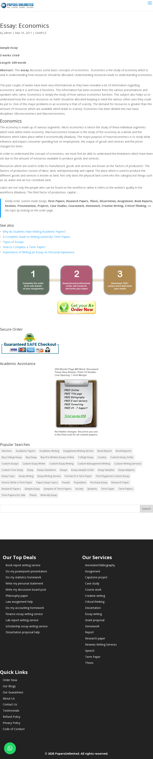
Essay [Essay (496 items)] (30, 470)
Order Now (10, 680)
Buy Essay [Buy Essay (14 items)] (31, 457)
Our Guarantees (13, 692)
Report (89, 632)
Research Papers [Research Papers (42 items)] (11, 488)
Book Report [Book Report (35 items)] (104, 451)
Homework (92, 626)
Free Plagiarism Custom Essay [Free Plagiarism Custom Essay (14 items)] (112, 476)
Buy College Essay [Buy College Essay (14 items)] (12, 457)
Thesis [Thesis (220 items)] (32, 495)
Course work (93, 589)
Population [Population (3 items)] (80, 482)
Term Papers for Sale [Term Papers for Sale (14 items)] (13, 495)
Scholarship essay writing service (27, 626)
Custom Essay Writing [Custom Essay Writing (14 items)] (61, 463)
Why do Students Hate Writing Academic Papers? (34, 231)
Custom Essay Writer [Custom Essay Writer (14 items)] (33, 463)
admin (8, 33)
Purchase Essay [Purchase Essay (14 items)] (98, 482)
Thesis (89, 663)
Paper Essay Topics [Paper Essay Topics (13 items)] (47, 482)
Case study (92, 583)
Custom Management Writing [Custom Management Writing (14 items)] (93, 463)
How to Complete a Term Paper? (24, 247)
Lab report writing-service (22, 620)
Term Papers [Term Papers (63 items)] (125, 488)
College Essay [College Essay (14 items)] (85, 457)
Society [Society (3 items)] (79, 488)
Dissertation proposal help (23, 632)
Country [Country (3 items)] (101, 457)
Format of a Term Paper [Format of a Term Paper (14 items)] (78, 476)
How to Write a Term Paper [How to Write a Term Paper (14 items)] (17, 482)
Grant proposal (94, 620)
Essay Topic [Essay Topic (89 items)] (8, 476)
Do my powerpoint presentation (26, 571)
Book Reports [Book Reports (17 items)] (123, 451)
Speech (89, 650)
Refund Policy (11, 717)
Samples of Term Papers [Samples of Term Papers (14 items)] (57, 488)
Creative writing (95, 596)
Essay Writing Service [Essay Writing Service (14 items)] (49, 476)
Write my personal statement (24, 583)
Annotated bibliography (100, 565)
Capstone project (96, 577)
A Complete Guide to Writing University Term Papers (36, 237)
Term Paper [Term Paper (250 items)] (107, 488)
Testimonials (11, 710)
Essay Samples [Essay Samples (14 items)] (106, 470)
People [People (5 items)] (66, 482)
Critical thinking (94, 602)
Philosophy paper (17, 596)
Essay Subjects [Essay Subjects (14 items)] (126, 470)
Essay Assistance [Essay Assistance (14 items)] (46, 470)
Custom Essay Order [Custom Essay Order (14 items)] (121, 457)
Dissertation (93, 608)
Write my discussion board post (26, 589)
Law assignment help (19, 602)
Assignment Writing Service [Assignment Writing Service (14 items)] (78, 451)
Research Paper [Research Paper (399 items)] (120, 482)
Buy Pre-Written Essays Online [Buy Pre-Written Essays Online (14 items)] (57, 457)
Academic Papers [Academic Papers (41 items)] (25, 451)
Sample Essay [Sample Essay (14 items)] (32, 488)
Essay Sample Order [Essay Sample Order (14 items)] (82, 470)
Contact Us (10, 704)
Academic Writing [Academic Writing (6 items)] (49, 451)
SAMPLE (40, 33)
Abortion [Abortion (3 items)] (7, 451)
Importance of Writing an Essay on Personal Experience (38, 252)
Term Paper (92, 657)
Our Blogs (9, 686)
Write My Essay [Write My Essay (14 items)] (48, 495)
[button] (10, 748)
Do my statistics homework (23, 577)
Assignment (92, 571)
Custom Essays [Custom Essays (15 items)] (10, 463)
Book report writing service (23, 565)
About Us (9, 698)
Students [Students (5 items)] (92, 488)
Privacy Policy (11, 723)
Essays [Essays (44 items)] (63, 470)
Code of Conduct (14, 729)
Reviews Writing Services (101, 644)
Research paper (95, 638)
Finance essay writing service (24, 614)
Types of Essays (13, 242)
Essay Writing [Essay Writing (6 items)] (26, 476)
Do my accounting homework (25, 608)
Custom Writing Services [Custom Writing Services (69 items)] (127, 463)
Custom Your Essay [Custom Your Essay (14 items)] (12, 470)
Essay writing (93, 614)
